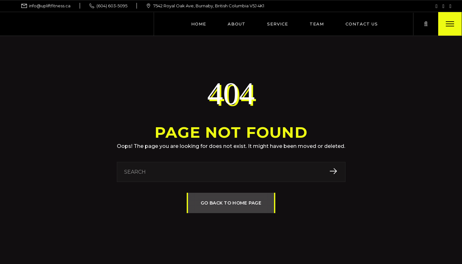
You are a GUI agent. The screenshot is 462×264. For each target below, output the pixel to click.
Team (317, 23)
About (236, 23)
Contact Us (361, 23)
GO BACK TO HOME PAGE (231, 203)
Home (198, 23)
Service (277, 23)
